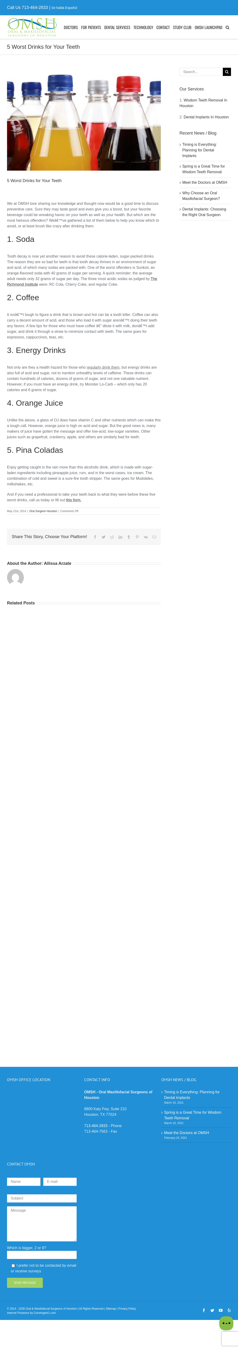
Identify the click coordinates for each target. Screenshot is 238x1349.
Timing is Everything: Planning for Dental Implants (199, 150)
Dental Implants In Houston (206, 117)
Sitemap (111, 1308)
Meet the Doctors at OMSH (204, 182)
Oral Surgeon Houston (43, 511)
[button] (227, 27)
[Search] (227, 72)
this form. (74, 500)
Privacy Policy (127, 1308)
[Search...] (201, 72)
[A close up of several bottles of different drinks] (84, 119)
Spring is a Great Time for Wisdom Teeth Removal (192, 1115)
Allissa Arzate (57, 563)
